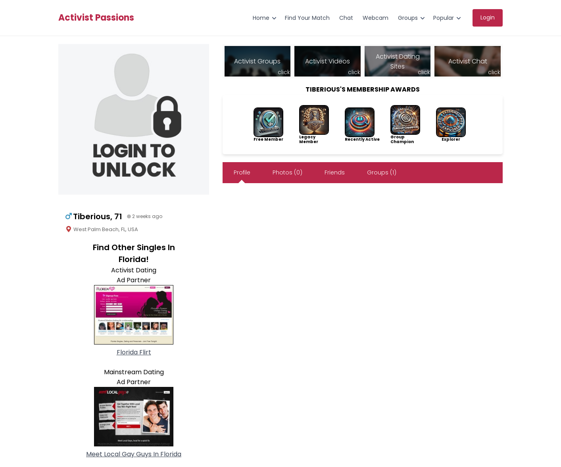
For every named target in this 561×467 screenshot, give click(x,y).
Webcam (375, 18)
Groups (408, 18)
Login (487, 17)
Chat (346, 18)
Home (261, 18)
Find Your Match (307, 18)
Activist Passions (96, 18)
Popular (443, 18)
